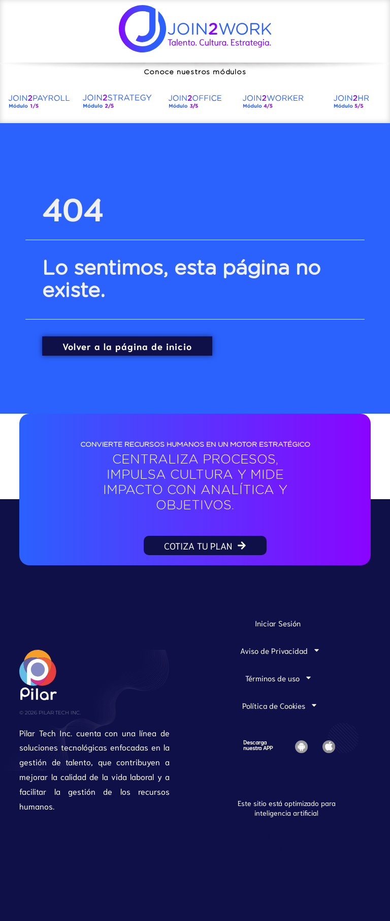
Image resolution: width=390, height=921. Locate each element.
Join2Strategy (298, 834)
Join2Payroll (249, 834)
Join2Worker (294, 846)
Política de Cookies (280, 705)
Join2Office (249, 846)
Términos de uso (278, 677)
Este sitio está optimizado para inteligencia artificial (287, 807)
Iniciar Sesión (278, 623)
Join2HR (242, 858)
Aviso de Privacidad (280, 650)
